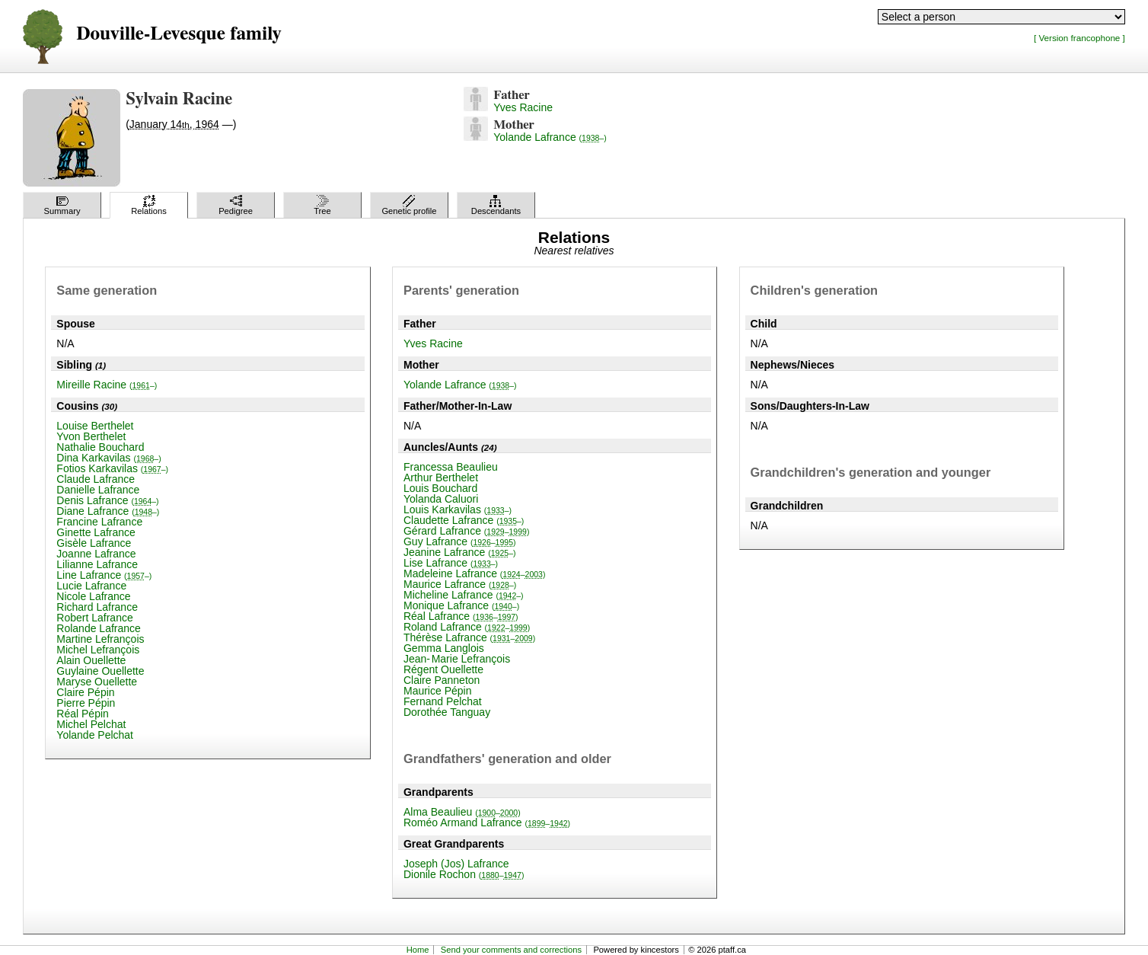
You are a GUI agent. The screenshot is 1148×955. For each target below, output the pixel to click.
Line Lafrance (103, 575)
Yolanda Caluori (440, 499)
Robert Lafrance (94, 618)
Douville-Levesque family (178, 33)
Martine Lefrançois (100, 639)
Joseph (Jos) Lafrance (456, 864)
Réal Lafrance (460, 616)
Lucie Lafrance (91, 586)
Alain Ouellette (91, 660)
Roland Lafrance (466, 627)
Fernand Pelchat (442, 701)
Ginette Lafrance (96, 532)
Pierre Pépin (85, 703)
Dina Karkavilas (108, 458)
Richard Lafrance (97, 607)
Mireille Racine (106, 384)
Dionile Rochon (463, 874)
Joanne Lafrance (96, 554)
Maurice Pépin (437, 691)
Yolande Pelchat (94, 735)
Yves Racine (523, 107)
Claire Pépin (85, 692)
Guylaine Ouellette (100, 671)
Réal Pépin (82, 713)
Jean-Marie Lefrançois (456, 659)
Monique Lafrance (461, 605)
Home (418, 949)
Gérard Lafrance (466, 531)
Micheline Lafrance (463, 595)
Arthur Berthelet (440, 477)
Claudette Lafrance (463, 520)
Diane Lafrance (107, 511)
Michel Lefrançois (97, 650)
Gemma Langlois (443, 648)
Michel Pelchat (91, 724)
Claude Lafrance (95, 479)
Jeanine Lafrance (459, 552)
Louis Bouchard (440, 488)
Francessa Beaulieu (450, 467)
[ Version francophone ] (1079, 38)
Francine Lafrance (99, 522)
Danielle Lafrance (97, 490)
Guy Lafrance (459, 541)
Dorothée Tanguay (446, 712)
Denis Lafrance (107, 500)
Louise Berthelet (94, 426)
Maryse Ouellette (96, 682)
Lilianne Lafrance (97, 564)
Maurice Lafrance (459, 584)
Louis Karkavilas (457, 509)
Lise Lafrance (450, 563)
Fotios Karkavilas (112, 468)
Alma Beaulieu (462, 812)
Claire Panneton (441, 680)
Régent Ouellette (443, 669)
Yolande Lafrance (550, 137)
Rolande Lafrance (98, 628)
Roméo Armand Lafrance (486, 822)
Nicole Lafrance (93, 596)
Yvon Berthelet (91, 436)
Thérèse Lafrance (469, 637)
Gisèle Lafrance (93, 543)
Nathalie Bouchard (100, 447)
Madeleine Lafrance (474, 573)
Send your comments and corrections (511, 949)
